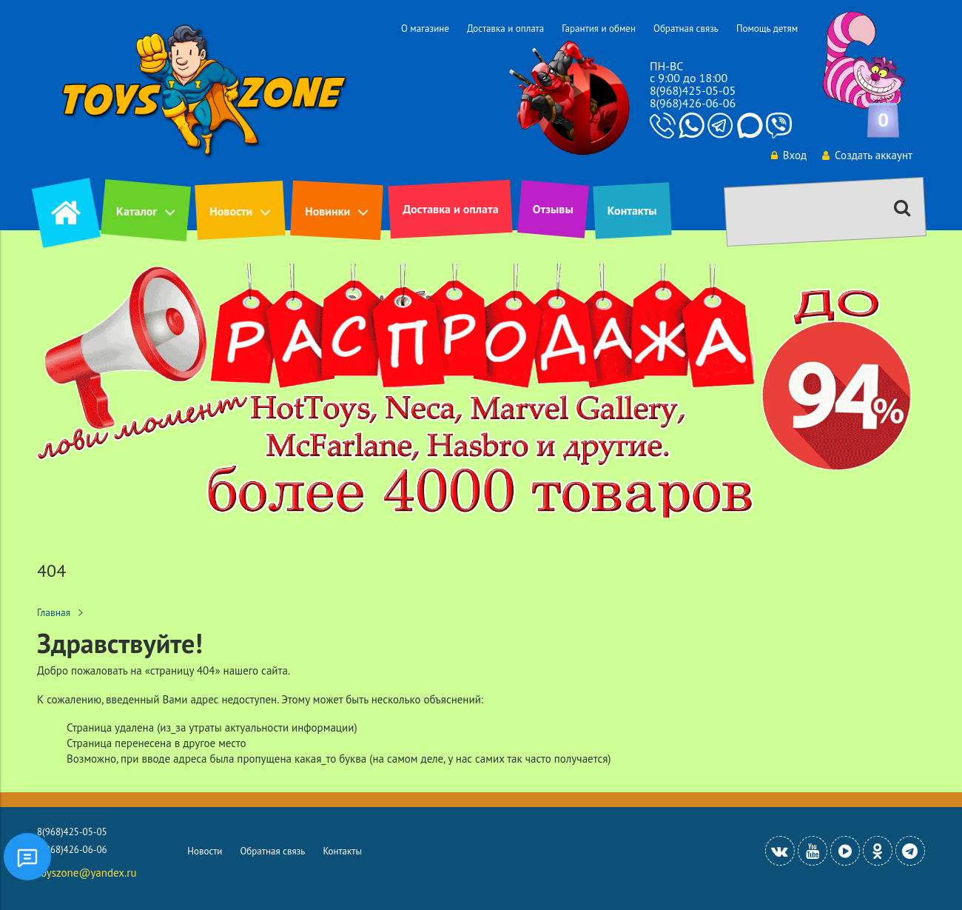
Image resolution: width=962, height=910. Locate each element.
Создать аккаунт (867, 155)
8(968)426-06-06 (693, 103)
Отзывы (553, 208)
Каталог (136, 211)
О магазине (425, 28)
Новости (230, 211)
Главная (53, 612)
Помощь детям (767, 28)
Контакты (632, 210)
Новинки (327, 211)
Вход (789, 155)
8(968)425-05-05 (693, 90)
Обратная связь (686, 28)
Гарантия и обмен (599, 28)
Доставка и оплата (505, 28)
